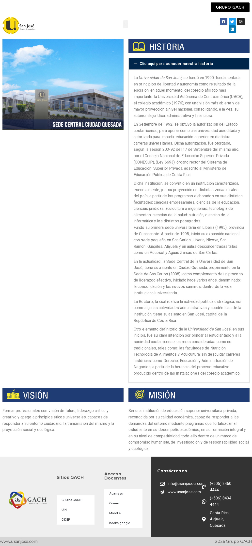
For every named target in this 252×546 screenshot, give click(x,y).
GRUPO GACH (71, 500)
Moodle (115, 513)
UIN (64, 510)
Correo (114, 503)
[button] (125, 24)
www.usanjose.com (19, 541)
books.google (119, 523)
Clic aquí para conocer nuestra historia (176, 63)
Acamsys (116, 493)
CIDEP (66, 519)
